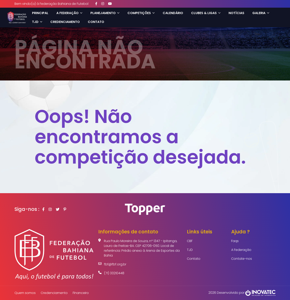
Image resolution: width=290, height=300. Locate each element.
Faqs (235, 241)
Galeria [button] (259, 13)
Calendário (171, 13)
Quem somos (25, 293)
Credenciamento (63, 22)
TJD (190, 249)
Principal (39, 13)
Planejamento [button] (103, 13)
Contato (94, 22)
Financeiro (81, 293)
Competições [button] (139, 13)
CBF (190, 241)
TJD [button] (36, 22)
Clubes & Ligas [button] (204, 13)
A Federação (241, 249)
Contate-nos (241, 258)
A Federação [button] (68, 13)
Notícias (235, 13)
